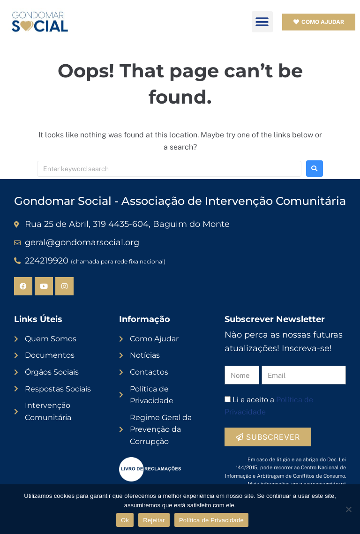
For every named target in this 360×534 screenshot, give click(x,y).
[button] (262, 21)
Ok (125, 520)
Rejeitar (154, 520)
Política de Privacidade (211, 520)
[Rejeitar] (348, 509)
